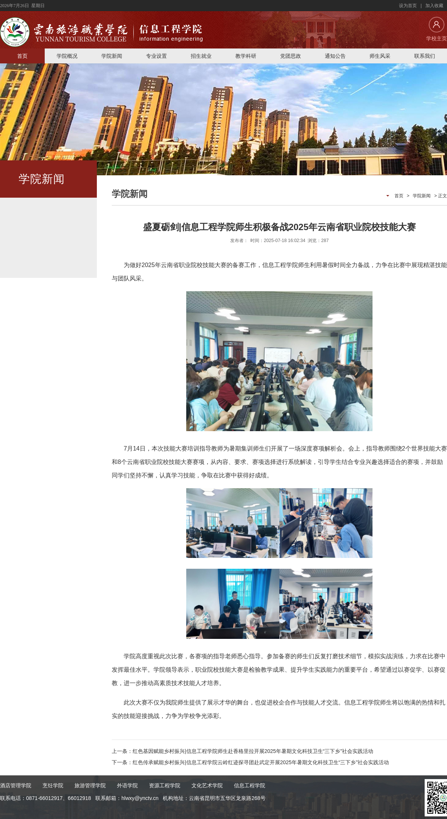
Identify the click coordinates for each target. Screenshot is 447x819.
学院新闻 (111, 56)
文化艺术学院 (207, 785)
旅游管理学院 (90, 785)
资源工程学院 (164, 785)
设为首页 (408, 5)
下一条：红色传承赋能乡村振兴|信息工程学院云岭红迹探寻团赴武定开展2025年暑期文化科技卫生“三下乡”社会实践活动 (250, 762)
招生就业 (201, 56)
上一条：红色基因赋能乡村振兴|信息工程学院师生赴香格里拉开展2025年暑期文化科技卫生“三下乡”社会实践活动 (242, 751)
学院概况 (67, 56)
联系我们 (424, 56)
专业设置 (156, 56)
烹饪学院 (52, 785)
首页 (22, 56)
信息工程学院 (249, 785)
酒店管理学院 (15, 785)
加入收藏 (434, 5)
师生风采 (380, 56)
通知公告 (335, 56)
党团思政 (290, 56)
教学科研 (245, 56)
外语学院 (127, 785)
